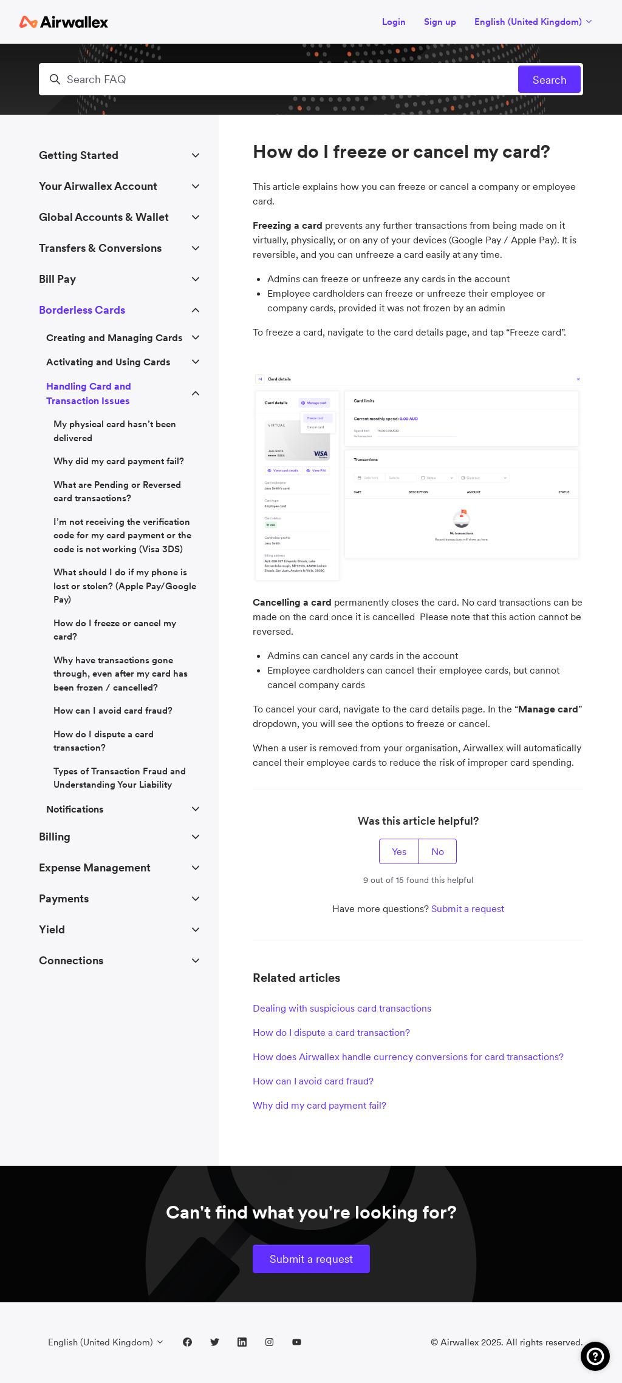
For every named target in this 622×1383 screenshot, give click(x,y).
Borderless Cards (82, 310)
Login (394, 21)
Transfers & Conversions (100, 248)
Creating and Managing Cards (114, 337)
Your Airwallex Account (98, 186)
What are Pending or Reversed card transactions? (117, 491)
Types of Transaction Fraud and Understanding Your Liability (119, 778)
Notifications (75, 809)
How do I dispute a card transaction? (331, 1032)
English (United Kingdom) (533, 21)
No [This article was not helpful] (437, 851)
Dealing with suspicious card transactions (342, 1008)
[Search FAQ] (311, 79)
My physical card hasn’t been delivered (114, 431)
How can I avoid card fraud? (313, 1081)
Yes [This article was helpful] (399, 851)
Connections (71, 960)
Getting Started (78, 155)
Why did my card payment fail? (319, 1105)
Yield (52, 929)
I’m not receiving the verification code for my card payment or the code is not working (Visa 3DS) (122, 535)
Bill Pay (57, 279)
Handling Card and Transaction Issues (88, 393)
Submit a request (467, 908)
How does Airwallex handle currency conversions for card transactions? (408, 1056)
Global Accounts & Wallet (104, 217)
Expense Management (95, 867)
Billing (54, 837)
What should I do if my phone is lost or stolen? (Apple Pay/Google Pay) (124, 585)
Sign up (440, 21)
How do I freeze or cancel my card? (114, 630)
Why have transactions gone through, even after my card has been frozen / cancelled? (120, 673)
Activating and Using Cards (108, 362)
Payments (64, 898)
